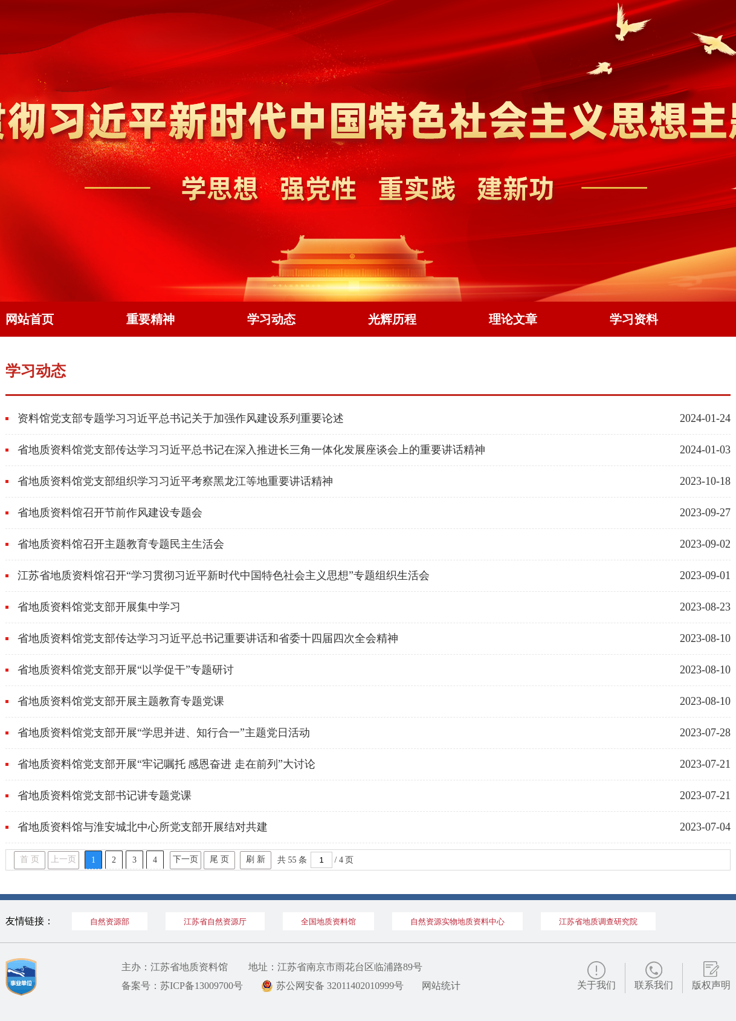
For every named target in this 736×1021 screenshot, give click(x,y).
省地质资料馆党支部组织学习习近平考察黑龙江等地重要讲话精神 (175, 481)
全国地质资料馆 (328, 921)
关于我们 (596, 985)
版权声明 (711, 985)
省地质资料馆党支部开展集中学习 (99, 607)
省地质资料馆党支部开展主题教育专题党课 (121, 701)
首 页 (29, 859)
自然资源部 (109, 921)
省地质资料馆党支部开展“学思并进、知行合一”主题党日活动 (164, 733)
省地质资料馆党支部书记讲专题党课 (105, 795)
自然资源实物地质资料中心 (457, 921)
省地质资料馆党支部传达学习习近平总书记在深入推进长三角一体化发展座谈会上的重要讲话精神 (251, 450)
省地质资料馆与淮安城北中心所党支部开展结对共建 (143, 827)
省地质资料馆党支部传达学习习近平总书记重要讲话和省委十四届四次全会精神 (208, 638)
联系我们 (653, 985)
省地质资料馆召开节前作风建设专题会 (110, 513)
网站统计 (441, 985)
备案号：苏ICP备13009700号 (182, 985)
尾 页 (219, 859)
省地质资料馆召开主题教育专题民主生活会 (121, 544)
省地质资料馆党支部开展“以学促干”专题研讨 (126, 670)
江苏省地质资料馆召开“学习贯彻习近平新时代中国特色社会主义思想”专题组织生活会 (224, 575)
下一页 (185, 859)
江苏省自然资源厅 (215, 921)
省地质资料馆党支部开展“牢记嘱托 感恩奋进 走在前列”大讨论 (166, 764)
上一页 (63, 859)
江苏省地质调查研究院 (598, 921)
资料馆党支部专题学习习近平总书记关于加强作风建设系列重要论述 (181, 418)
